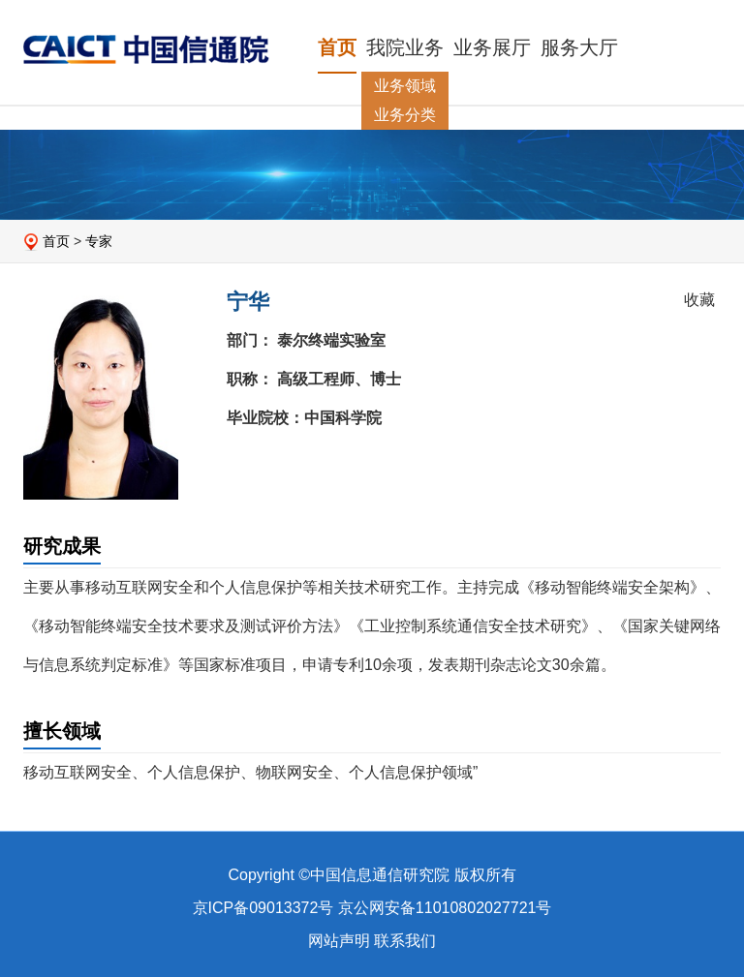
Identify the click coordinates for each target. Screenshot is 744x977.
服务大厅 (579, 47)
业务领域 (405, 85)
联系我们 (405, 940)
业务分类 (405, 115)
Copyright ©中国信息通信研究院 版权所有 (371, 875)
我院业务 (405, 47)
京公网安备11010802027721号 (445, 908)
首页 (337, 47)
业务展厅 (492, 47)
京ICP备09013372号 (263, 908)
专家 (98, 241)
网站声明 (339, 940)
